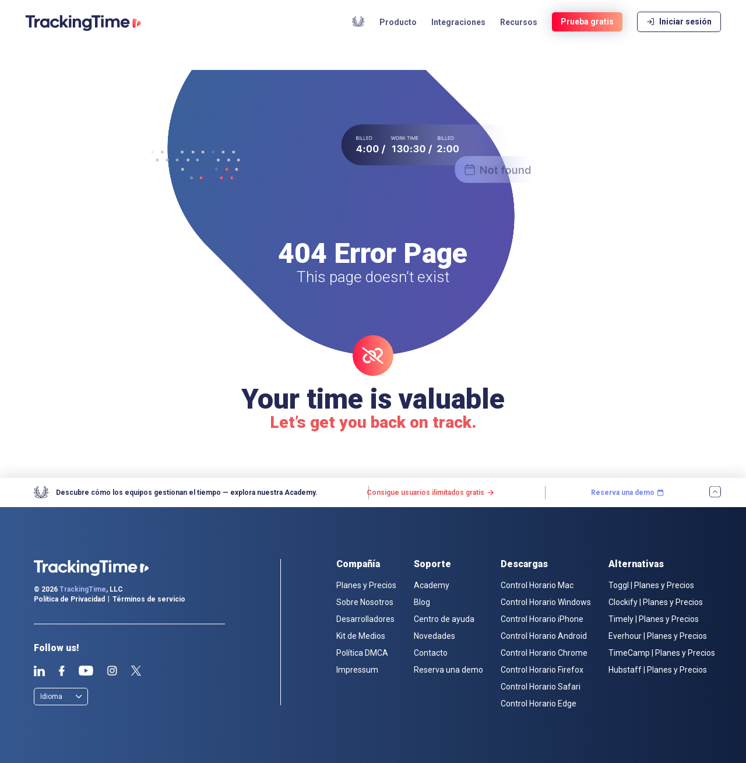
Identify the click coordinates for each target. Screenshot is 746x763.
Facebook (61, 671)
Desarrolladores (365, 619)
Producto (398, 35)
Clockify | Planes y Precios (655, 602)
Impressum (357, 669)
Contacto (431, 652)
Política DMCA (362, 652)
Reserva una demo (448, 669)
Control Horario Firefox (542, 669)
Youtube (85, 671)
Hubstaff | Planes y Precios (657, 669)
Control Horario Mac (537, 585)
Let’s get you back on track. (373, 422)
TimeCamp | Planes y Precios (661, 652)
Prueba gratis (587, 35)
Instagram (112, 671)
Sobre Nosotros (364, 602)
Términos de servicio (148, 599)
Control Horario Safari (540, 686)
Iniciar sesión (679, 35)
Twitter (136, 671)
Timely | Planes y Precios (653, 619)
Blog (422, 602)
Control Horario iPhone (542, 619)
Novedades (434, 636)
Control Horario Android (544, 636)
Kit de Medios (360, 636)
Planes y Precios (366, 585)
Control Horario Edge (538, 703)
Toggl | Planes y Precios (651, 585)
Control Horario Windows (546, 602)
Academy (358, 34)
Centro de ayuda (444, 619)
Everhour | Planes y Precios (657, 636)
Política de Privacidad (69, 599)
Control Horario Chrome (544, 652)
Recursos (518, 35)
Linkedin (39, 671)
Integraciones (458, 35)
